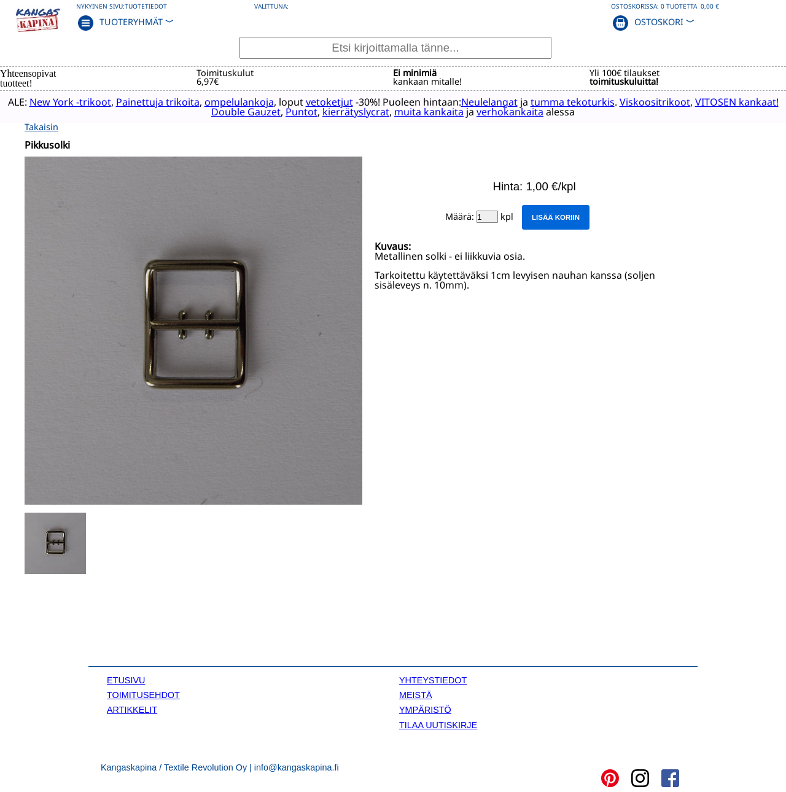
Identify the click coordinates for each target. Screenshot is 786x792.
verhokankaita (521, 111)
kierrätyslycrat (366, 111)
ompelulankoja (249, 101)
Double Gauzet (257, 111)
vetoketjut (340, 101)
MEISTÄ (415, 694)
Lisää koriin (556, 216)
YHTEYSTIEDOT (433, 679)
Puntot (313, 111)
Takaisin (41, 125)
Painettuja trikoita (168, 101)
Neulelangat (500, 101)
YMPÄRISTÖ (425, 709)
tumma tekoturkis (583, 101)
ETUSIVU (126, 679)
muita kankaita (440, 111)
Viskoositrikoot (665, 101)
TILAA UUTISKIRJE (438, 724)
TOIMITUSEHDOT (143, 694)
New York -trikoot (81, 101)
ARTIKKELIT (132, 709)
